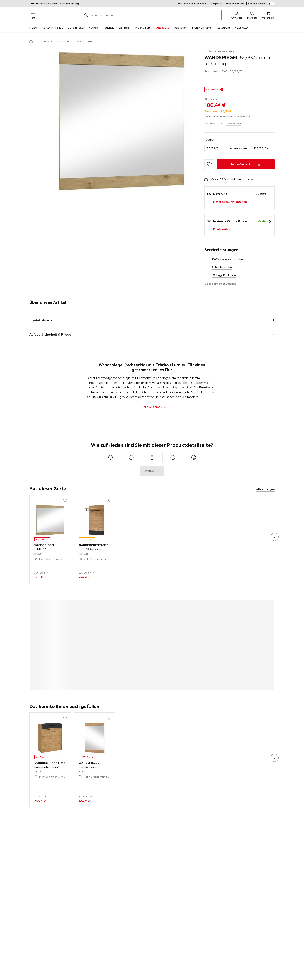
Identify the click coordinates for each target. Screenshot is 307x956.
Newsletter (241, 27)
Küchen (93, 27)
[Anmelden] (237, 15)
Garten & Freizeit (52, 27)
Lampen (124, 27)
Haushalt (108, 27)
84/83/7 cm (238, 148)
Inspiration (180, 27)
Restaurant (223, 27)
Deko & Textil (76, 27)
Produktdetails (40, 320)
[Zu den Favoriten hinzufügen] (209, 164)
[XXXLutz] (58, 15)
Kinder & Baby (142, 27)
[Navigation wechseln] (32, 15)
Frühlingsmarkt (201, 27)
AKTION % (212, 89)
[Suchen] (86, 15)
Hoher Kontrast (261, 3)
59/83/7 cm (215, 148)
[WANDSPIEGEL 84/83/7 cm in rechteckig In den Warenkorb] (246, 164)
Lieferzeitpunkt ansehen (230, 202)
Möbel (33, 27)
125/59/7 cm (262, 148)
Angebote (162, 27)
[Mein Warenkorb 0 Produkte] (268, 15)
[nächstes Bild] (275, 537)
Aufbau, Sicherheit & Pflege (50, 334)
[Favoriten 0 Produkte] (252, 15)
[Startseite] (31, 41)
